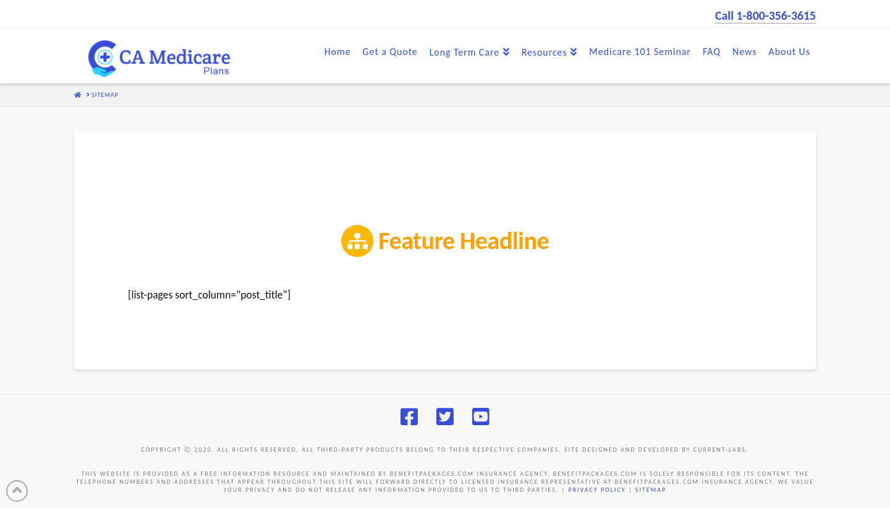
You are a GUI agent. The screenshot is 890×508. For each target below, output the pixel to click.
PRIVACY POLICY (596, 490)
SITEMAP (650, 490)
